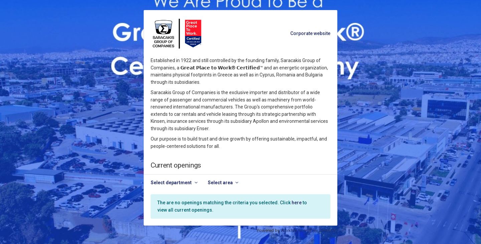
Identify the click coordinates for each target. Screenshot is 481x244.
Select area (220, 182)
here (297, 202)
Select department (171, 182)
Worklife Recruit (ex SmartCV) (309, 230)
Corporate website (310, 33)
